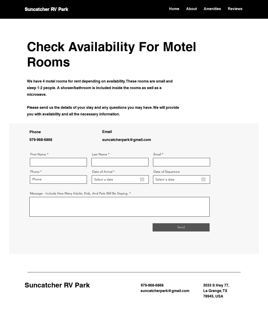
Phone (34, 171)
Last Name (99, 154)
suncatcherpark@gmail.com (126, 140)
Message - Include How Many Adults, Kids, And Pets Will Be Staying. (79, 193)
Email (157, 154)
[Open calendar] (142, 179)
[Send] (181, 227)
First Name (38, 154)
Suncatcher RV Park (46, 9)
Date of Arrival (104, 171)
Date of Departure (167, 171)
